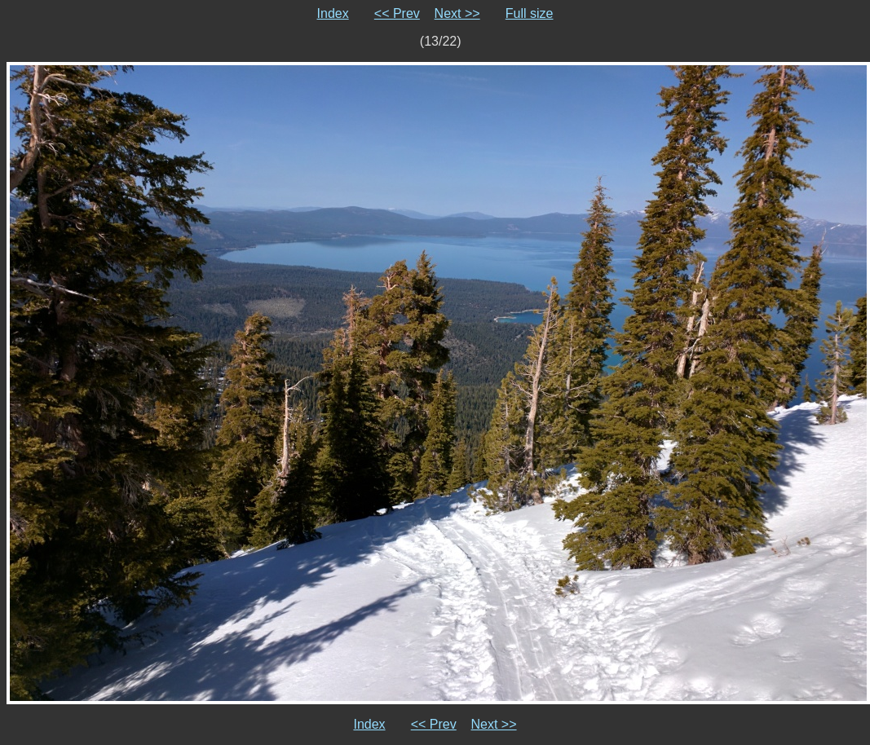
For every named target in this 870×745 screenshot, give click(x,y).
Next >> (457, 13)
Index (333, 13)
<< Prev (397, 13)
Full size (530, 13)
